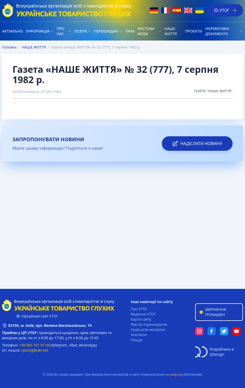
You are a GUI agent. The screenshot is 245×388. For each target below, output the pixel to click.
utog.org (176, 374)
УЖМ (130, 31)
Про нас (60, 31)
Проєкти (193, 31)
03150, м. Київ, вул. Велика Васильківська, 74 (50, 325)
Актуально (12, 31)
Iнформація (38, 31)
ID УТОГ (225, 10)
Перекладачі (106, 31)
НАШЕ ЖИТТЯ (170, 31)
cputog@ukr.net (34, 350)
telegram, (60, 345)
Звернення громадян (212, 312)
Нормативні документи (217, 31)
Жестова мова (146, 31)
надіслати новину (197, 143)
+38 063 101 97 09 (34, 345)
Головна (9, 47)
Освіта (80, 31)
